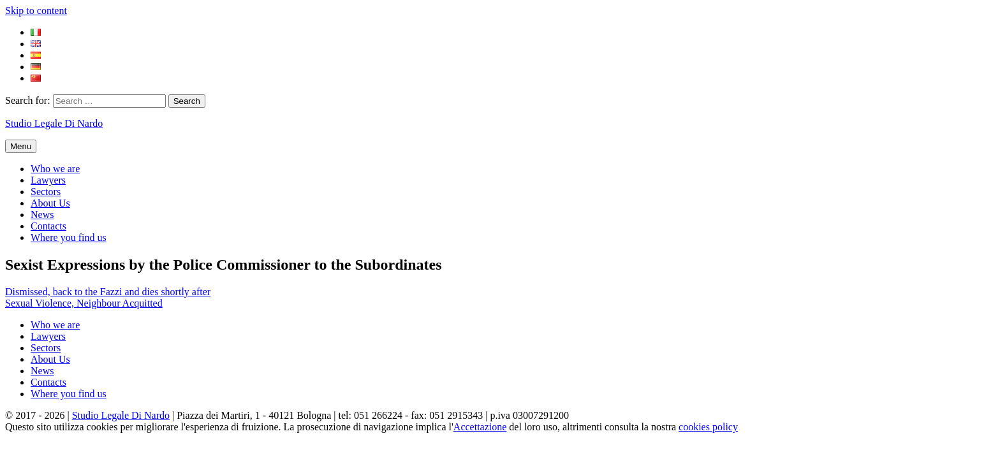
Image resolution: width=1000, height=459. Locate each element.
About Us (50, 203)
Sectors (46, 191)
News (42, 214)
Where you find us (69, 237)
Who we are (55, 168)
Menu (20, 146)
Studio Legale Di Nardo (54, 123)
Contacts (48, 226)
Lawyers (48, 180)
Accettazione (480, 426)
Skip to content (36, 10)
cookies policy (708, 426)
